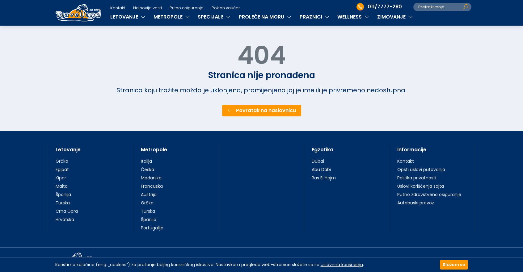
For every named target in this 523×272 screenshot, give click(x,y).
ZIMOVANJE (395, 16)
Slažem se (454, 265)
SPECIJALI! (214, 16)
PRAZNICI (315, 16)
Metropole (154, 149)
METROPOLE (172, 16)
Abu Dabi (321, 169)
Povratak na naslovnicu (261, 110)
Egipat (62, 169)
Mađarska (151, 178)
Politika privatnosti (416, 178)
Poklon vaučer (226, 7)
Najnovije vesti (147, 7)
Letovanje (68, 149)
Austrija (149, 194)
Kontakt (117, 7)
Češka (147, 169)
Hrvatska (65, 219)
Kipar (61, 178)
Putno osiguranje (187, 7)
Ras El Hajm (324, 178)
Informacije (411, 149)
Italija (146, 161)
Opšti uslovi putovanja (421, 169)
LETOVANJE (128, 16)
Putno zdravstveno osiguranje (429, 194)
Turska (63, 203)
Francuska (152, 186)
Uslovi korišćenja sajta (420, 186)
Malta (62, 186)
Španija (63, 194)
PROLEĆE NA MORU (265, 16)
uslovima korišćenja (342, 265)
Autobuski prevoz (415, 203)
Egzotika (322, 149)
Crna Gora (67, 211)
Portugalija (152, 228)
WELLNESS (353, 16)
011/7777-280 (379, 6)
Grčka (62, 161)
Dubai (318, 161)
